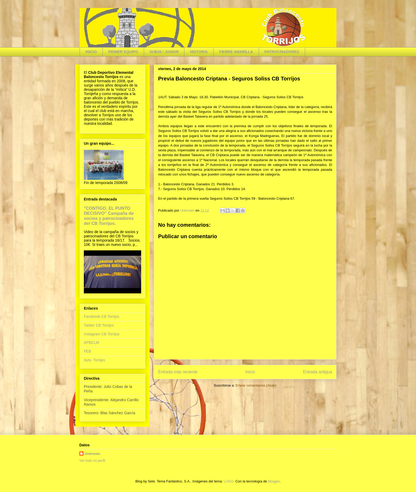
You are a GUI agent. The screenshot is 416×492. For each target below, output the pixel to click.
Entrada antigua (317, 372)
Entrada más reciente (177, 372)
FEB (87, 351)
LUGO (228, 481)
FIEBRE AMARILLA (236, 52)
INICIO (91, 52)
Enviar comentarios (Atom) (256, 385)
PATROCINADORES (282, 52)
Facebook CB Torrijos (101, 316)
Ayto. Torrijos (94, 360)
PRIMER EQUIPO (123, 52)
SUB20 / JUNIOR (164, 52)
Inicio (250, 372)
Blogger (274, 481)
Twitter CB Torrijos (99, 325)
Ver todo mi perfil (92, 461)
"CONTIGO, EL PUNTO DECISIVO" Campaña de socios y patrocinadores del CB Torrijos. (109, 216)
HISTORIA (199, 52)
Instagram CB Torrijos (101, 334)
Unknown (92, 454)
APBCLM (91, 342)
